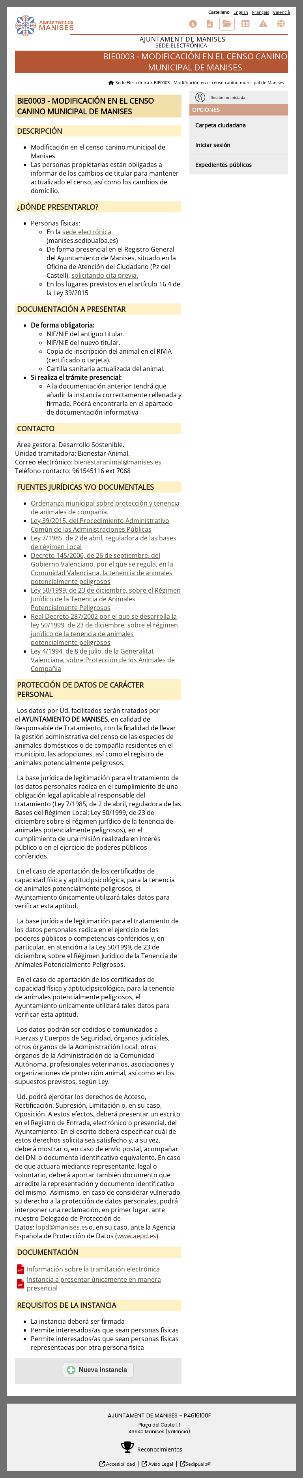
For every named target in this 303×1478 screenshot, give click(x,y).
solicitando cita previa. (104, 275)
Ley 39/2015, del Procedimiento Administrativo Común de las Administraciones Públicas (100, 525)
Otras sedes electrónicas (281, 24)
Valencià (281, 12)
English (241, 12)
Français (260, 12)
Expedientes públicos (223, 165)
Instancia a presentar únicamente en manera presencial (94, 1283)
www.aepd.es (136, 1236)
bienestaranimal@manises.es (117, 462)
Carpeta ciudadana (220, 125)
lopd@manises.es (62, 1227)
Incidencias (263, 24)
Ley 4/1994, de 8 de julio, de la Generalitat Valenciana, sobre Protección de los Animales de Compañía (103, 660)
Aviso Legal (160, 1464)
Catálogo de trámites (210, 24)
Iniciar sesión (212, 145)
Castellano (219, 12)
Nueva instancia (97, 1370)
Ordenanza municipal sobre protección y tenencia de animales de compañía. (105, 507)
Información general (193, 24)
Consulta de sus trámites (227, 24)
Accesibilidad (120, 1464)
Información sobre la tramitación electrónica (93, 1269)
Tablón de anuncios (245, 24)
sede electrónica (86, 231)
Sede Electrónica (132, 82)
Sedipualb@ (198, 1464)
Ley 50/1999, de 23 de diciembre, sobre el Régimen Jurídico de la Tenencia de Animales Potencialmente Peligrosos (106, 599)
